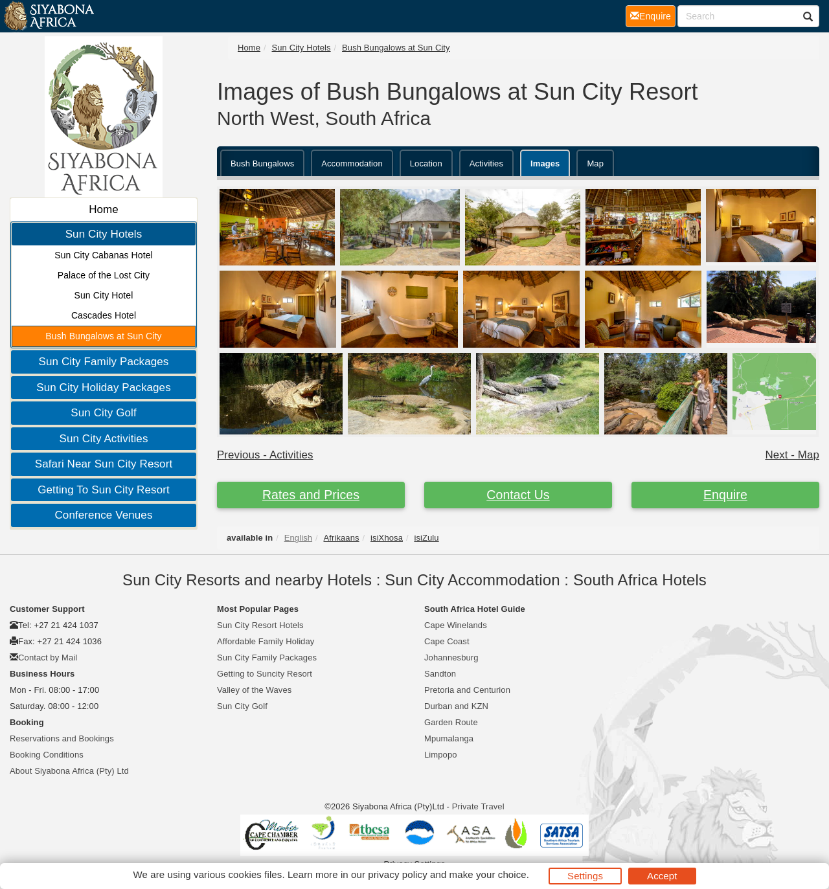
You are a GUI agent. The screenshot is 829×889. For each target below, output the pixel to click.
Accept (662, 875)
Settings (585, 875)
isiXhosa (386, 538)
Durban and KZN (456, 706)
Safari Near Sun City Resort (103, 464)
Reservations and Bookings (62, 738)
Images (545, 163)
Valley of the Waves (254, 690)
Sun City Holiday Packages (103, 387)
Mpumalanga (448, 738)
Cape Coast (447, 641)
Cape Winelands (455, 625)
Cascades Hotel (103, 315)
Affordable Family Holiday (265, 641)
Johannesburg (451, 657)
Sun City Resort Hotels (260, 625)
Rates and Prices (310, 495)
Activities (486, 163)
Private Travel (478, 806)
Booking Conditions (47, 755)
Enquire (725, 495)
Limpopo (440, 755)
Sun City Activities (103, 439)
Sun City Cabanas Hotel (103, 255)
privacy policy (397, 874)
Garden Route (451, 722)
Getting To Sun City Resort (104, 490)
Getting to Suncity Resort (264, 674)
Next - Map (792, 455)
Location (426, 163)
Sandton (440, 674)
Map (595, 163)
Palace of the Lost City (104, 275)
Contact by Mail (47, 657)
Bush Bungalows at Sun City (103, 336)
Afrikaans (341, 538)
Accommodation (352, 163)
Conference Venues (103, 515)
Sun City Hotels (103, 234)
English (298, 538)
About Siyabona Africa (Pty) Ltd (69, 771)
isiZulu (426, 538)
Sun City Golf (103, 413)
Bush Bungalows (262, 163)
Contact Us (517, 495)
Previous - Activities (265, 455)
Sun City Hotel (103, 295)
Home (104, 209)
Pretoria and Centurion (467, 690)
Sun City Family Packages (104, 361)
